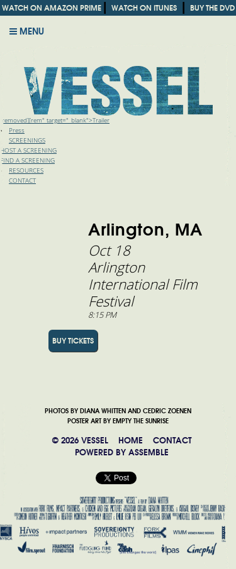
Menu (26, 31)
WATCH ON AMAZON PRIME (51, 8)
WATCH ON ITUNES (144, 8)
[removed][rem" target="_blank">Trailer (55, 120)
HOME (130, 440)
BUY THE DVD (212, 8)
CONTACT (172, 440)
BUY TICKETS (73, 340)
